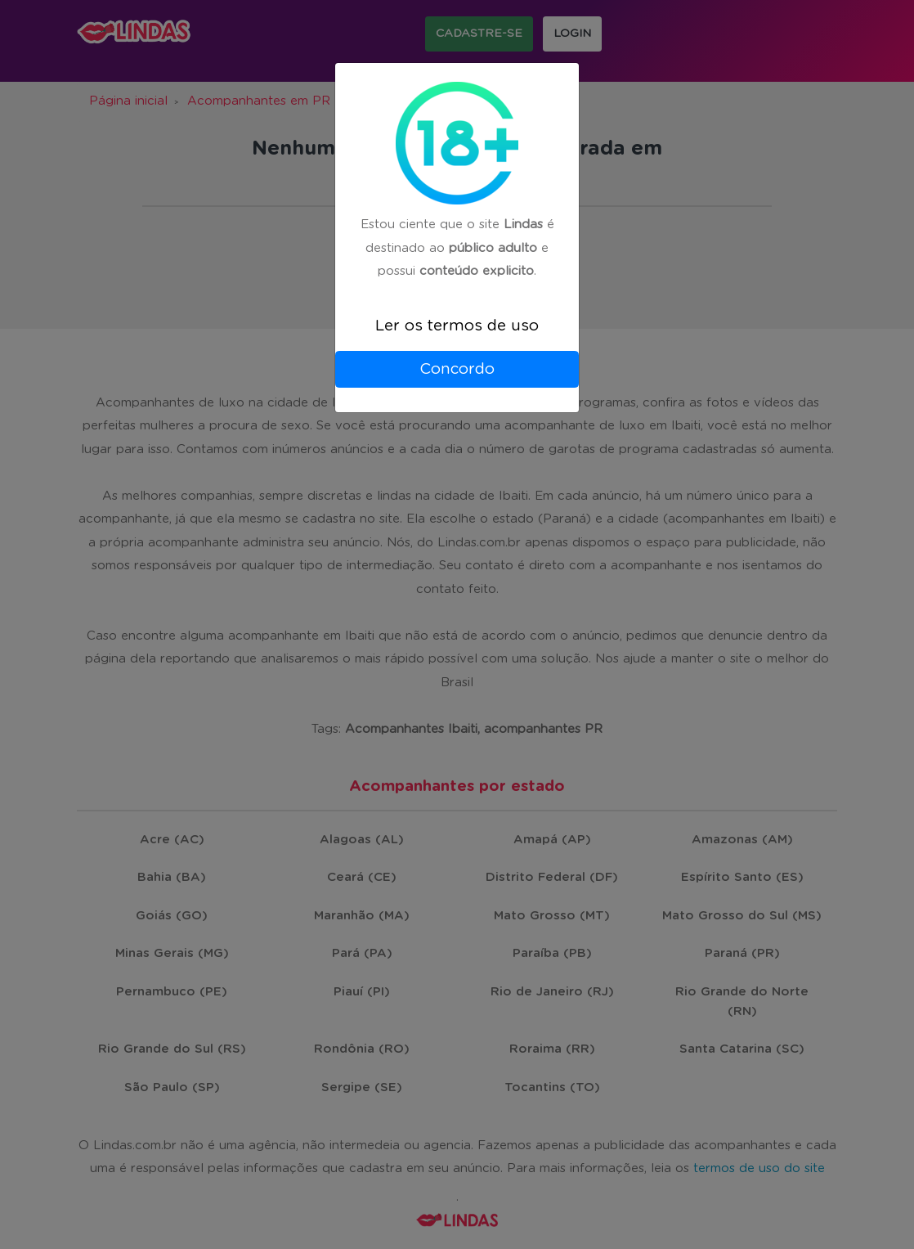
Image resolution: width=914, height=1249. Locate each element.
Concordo (457, 369)
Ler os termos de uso (457, 326)
